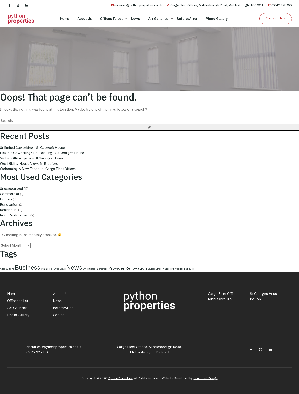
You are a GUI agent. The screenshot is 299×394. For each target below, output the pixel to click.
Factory (6, 199)
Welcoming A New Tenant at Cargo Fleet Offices (38, 169)
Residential (8, 210)
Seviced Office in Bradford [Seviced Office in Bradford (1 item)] (161, 269)
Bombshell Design (206, 378)
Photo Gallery (217, 18)
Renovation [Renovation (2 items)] (136, 268)
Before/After (187, 18)
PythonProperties (120, 378)
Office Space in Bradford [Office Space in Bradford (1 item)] (95, 269)
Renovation (9, 204)
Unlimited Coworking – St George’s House (32, 147)
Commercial (9, 194)
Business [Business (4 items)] (27, 267)
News (135, 18)
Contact (59, 315)
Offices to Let (111, 18)
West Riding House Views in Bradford (29, 163)
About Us (84, 18)
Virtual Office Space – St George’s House (31, 158)
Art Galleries (158, 18)
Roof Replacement (14, 215)
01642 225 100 (281, 5)
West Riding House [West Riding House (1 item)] (184, 269)
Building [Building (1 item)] (10, 269)
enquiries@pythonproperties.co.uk (138, 5)
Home (64, 18)
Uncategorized (11, 189)
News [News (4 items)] (74, 267)
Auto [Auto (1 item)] (2, 269)
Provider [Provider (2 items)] (116, 268)
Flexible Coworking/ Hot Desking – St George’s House (42, 153)
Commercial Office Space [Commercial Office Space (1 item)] (53, 269)
